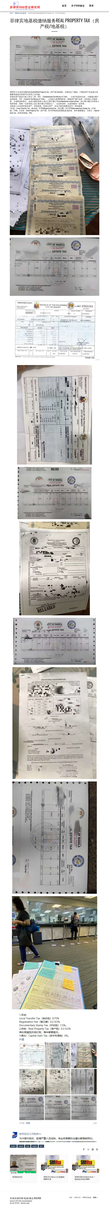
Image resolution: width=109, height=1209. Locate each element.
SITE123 (17, 1203)
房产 (41, 1146)
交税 (27, 1146)
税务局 (21, 1146)
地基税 (34, 1146)
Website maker (25, 1203)
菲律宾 (13, 1146)
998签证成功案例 (20, 13)
